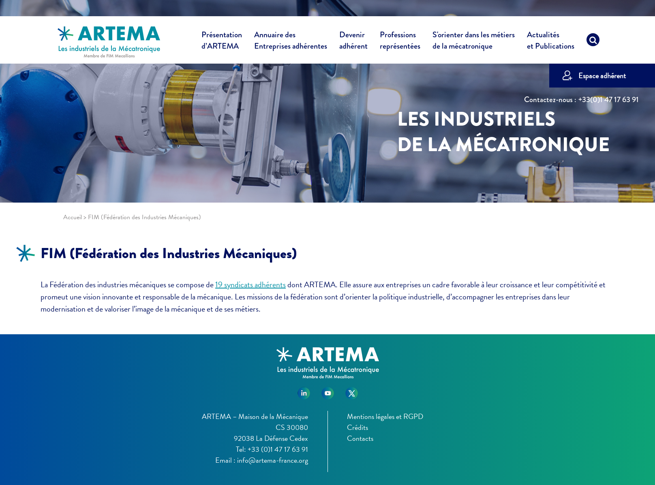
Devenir (353, 41)
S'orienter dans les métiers (473, 41)
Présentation (221, 41)
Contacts (360, 438)
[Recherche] (593, 41)
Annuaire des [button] (290, 41)
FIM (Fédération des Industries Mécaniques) (169, 253)
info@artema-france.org (272, 460)
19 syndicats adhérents (250, 284)
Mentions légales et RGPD (385, 416)
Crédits (357, 427)
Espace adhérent (602, 75)
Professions (400, 40)
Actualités (550, 41)
